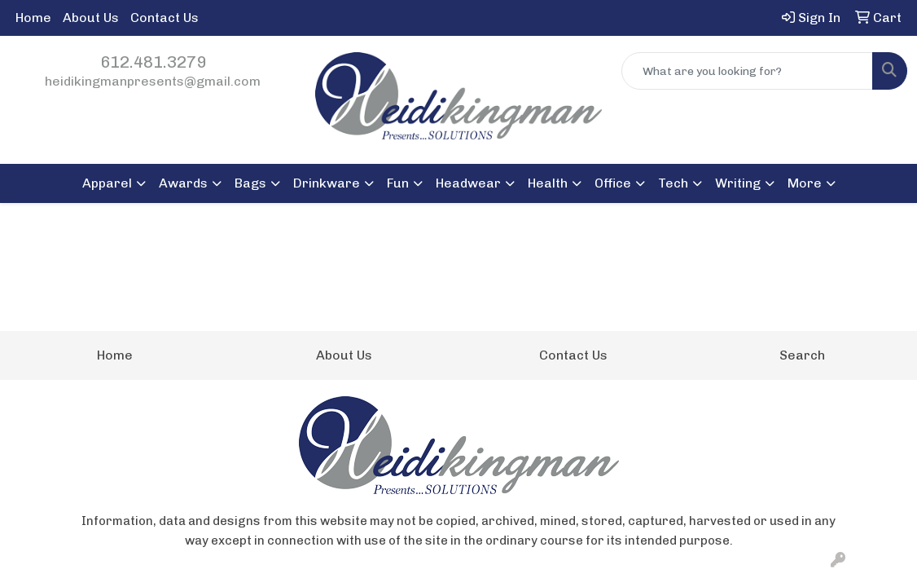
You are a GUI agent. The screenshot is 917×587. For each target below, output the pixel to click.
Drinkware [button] (326, 183)
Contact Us (164, 17)
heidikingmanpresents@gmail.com (153, 81)
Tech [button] (673, 183)
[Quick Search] (747, 71)
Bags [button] (250, 183)
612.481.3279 (153, 62)
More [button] (805, 183)
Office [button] (613, 183)
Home (33, 17)
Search (802, 355)
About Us (91, 17)
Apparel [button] (107, 183)
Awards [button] (183, 183)
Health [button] (548, 183)
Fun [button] (398, 183)
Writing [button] (738, 183)
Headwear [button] (468, 183)
